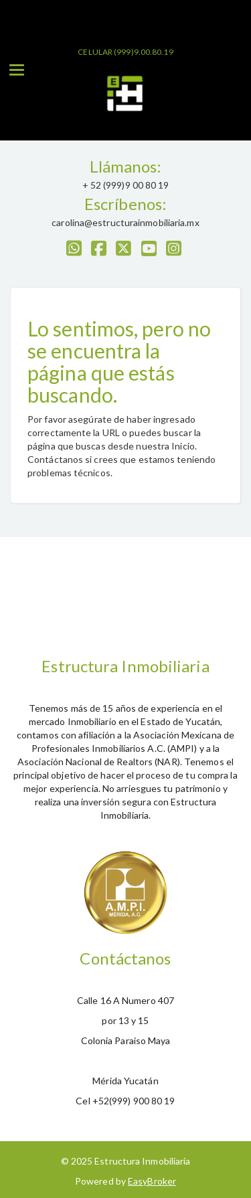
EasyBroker (152, 1181)
